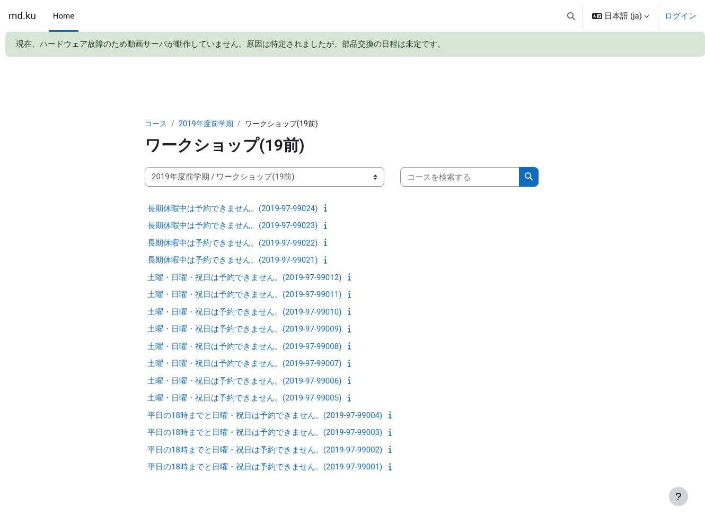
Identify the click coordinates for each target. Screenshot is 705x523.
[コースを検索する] (459, 177)
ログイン (681, 16)
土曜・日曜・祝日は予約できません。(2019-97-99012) (244, 278)
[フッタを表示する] (678, 496)
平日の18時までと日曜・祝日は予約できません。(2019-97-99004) (264, 416)
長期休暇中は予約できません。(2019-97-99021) (232, 260)
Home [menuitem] (63, 16)
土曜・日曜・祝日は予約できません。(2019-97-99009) (244, 329)
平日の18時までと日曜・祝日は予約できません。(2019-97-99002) (264, 450)
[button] (571, 16)
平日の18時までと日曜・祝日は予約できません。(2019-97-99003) (264, 433)
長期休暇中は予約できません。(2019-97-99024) (232, 209)
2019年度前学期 (209, 124)
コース (157, 124)
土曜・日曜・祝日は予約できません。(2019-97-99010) (244, 312)
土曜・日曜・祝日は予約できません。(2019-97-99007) (244, 364)
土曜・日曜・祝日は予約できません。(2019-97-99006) (244, 381)
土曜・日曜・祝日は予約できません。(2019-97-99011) (244, 295)
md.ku (22, 16)
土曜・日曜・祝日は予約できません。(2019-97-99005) (244, 398)
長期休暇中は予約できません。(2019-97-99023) (232, 226)
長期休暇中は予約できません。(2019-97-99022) (232, 243)
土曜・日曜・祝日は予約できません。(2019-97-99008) (244, 347)
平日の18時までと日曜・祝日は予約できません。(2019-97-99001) (264, 467)
